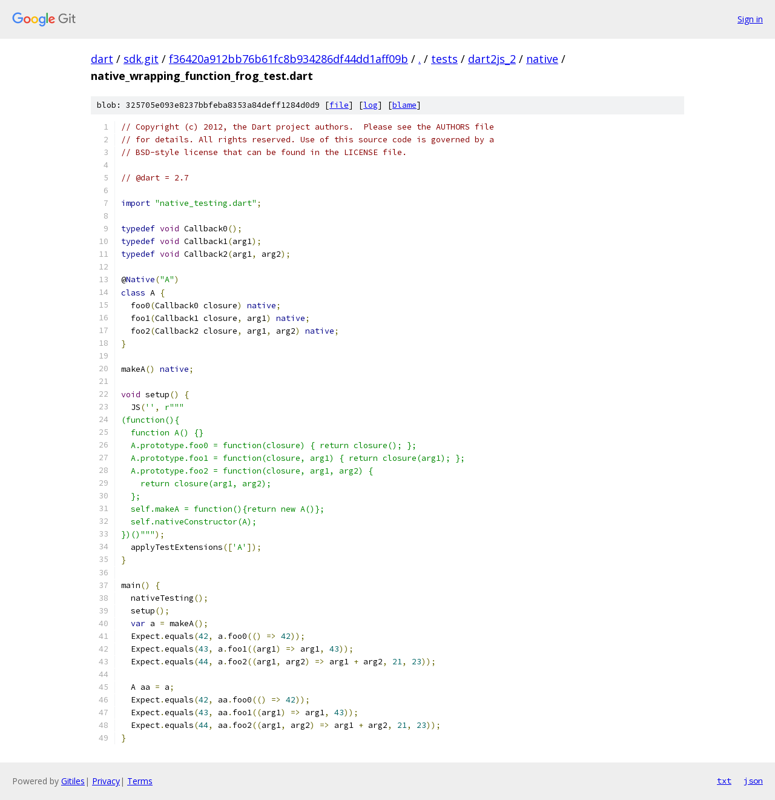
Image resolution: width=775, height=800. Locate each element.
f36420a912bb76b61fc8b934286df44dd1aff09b (288, 58)
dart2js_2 (492, 58)
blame (404, 105)
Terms (140, 781)
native (542, 58)
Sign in (750, 19)
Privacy (106, 781)
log (370, 105)
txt (724, 780)
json (753, 780)
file (339, 105)
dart (102, 58)
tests (444, 58)
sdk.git (141, 58)
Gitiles (73, 781)
